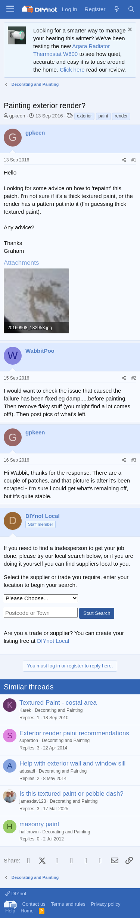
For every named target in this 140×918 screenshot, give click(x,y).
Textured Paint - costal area (58, 702)
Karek (25, 710)
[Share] (124, 160)
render (121, 116)
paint (103, 116)
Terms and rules (68, 904)
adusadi (27, 771)
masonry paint (39, 824)
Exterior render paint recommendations (74, 733)
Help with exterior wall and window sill (72, 763)
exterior (84, 116)
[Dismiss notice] (129, 30)
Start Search (96, 613)
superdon (28, 740)
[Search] (131, 9)
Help (10, 911)
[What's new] (116, 9)
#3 (133, 460)
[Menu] (10, 9)
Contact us (34, 904)
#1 (133, 160)
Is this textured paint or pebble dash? (71, 793)
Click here (72, 69)
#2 (133, 378)
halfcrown (28, 831)
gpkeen (17, 116)
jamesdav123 (32, 801)
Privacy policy (105, 904)
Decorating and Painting (59, 710)
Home (27, 911)
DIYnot (15, 893)
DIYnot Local (53, 641)
